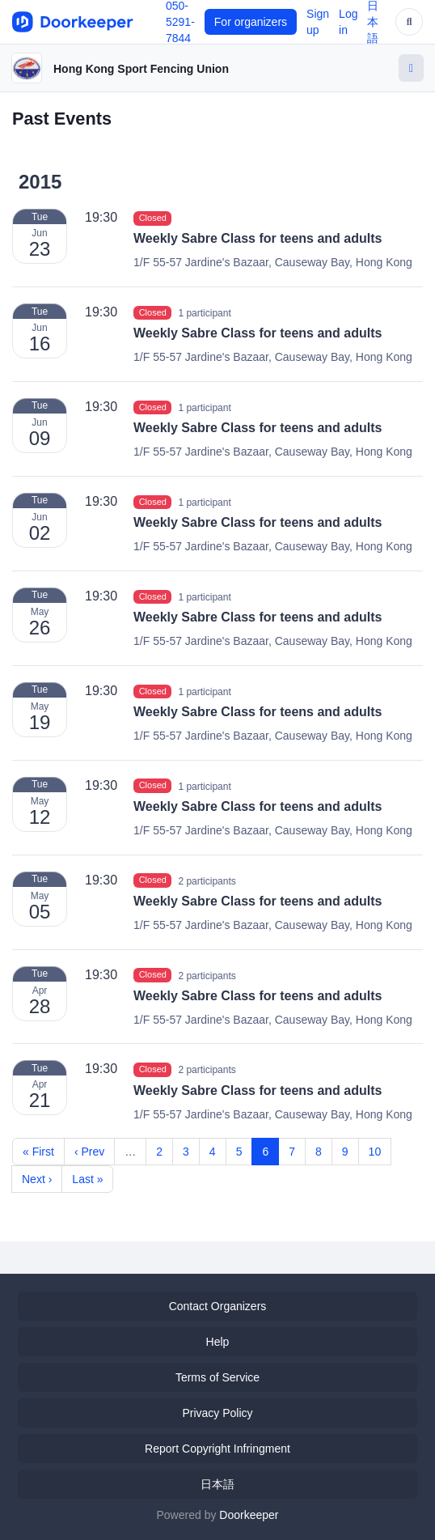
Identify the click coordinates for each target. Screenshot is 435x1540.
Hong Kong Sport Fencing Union (141, 68)
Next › (37, 1179)
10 (375, 1151)
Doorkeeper (248, 1514)
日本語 (217, 1484)
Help (218, 1341)
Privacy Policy (217, 1412)
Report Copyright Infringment (217, 1448)
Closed (153, 218)
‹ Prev (89, 1151)
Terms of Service (217, 1377)
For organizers (250, 21)
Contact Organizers (218, 1306)
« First (38, 1151)
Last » (87, 1179)
